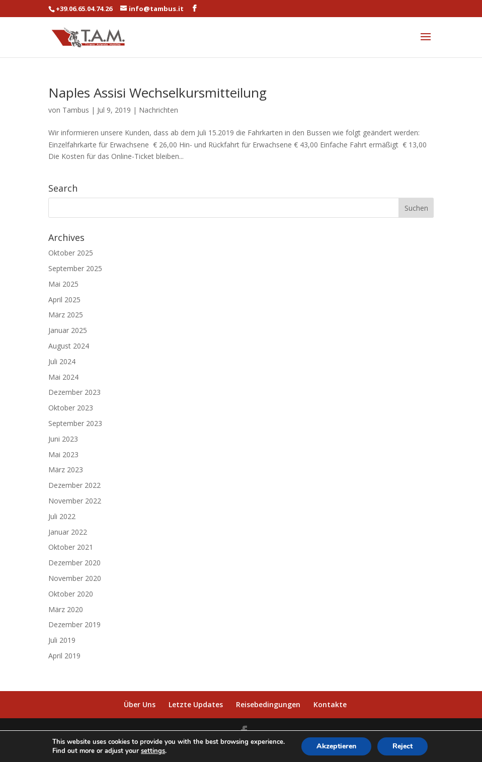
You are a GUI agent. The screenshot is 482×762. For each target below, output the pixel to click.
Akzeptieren (336, 746)
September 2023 (75, 423)
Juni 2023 (63, 439)
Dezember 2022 (74, 485)
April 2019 (64, 655)
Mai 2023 (63, 454)
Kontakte (330, 704)
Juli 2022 (61, 516)
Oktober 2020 (70, 594)
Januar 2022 (67, 532)
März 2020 (65, 609)
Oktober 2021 (70, 547)
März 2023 (65, 469)
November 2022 (74, 500)
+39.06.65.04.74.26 (84, 8)
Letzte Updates (196, 704)
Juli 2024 (61, 361)
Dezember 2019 (74, 624)
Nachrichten (158, 110)
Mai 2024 (63, 377)
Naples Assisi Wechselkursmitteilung (157, 92)
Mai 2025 (63, 284)
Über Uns (139, 704)
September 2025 (75, 268)
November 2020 (74, 578)
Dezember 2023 (74, 392)
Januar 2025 (67, 330)
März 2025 (65, 314)
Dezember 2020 (74, 562)
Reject (402, 746)
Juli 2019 (61, 640)
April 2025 (64, 299)
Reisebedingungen (268, 704)
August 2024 (68, 346)
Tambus (75, 110)
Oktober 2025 (70, 253)
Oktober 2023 (70, 407)
